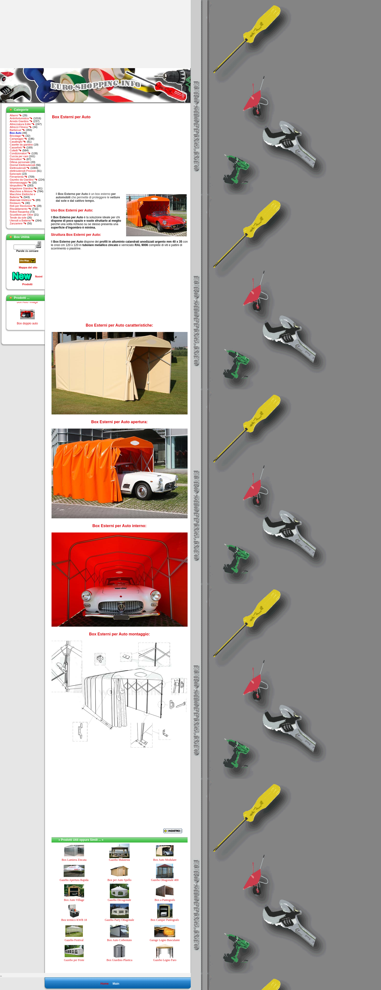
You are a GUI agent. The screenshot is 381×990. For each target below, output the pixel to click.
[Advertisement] (41, 34)
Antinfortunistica (21, 118)
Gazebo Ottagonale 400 (165, 880)
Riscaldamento (20, 208)
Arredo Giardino (21, 121)
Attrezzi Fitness (21, 127)
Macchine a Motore (23, 191)
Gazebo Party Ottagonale (119, 920)
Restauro (17, 203)
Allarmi (16, 115)
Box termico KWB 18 (74, 920)
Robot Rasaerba (19, 211)
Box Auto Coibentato (119, 940)
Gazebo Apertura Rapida (74, 880)
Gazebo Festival (74, 940)
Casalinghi (18, 141)
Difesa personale (20, 162)
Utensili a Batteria (22, 220)
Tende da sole (18, 217)
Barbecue (17, 129)
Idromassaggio (20, 182)
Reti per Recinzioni (23, 205)
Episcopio (15, 173)
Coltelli (16, 150)
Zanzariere (18, 223)
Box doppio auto (27, 325)
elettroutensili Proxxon (23, 170)
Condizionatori (20, 153)
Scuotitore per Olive (21, 214)
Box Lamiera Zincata (74, 860)
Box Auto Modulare (164, 860)
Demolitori (18, 159)
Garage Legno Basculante (165, 940)
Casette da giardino (21, 144)
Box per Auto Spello (119, 880)
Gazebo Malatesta (119, 860)
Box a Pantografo (165, 900)
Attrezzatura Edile (22, 124)
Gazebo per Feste (74, 960)
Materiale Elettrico (22, 200)
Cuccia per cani (19, 156)
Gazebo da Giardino (24, 179)
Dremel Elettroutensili (22, 165)
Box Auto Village (27, 303)
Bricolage (17, 135)
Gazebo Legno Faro (164, 960)
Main (116, 983)
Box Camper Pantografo (165, 920)
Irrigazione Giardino (23, 188)
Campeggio (18, 138)
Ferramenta (18, 176)
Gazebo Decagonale (119, 900)
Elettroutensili (20, 167)
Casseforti (18, 147)
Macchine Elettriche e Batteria (22, 196)
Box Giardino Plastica (119, 960)
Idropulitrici (18, 185)
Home (104, 983)
